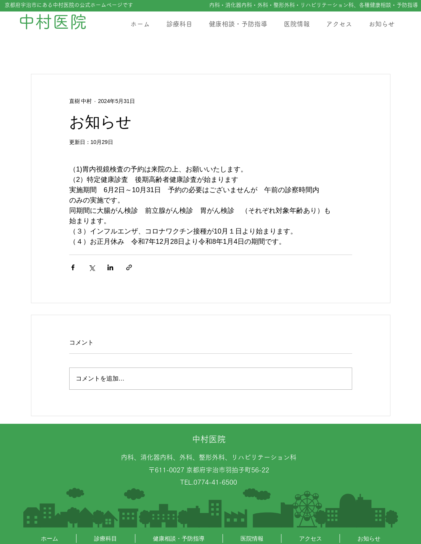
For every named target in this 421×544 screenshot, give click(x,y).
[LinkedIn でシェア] (110, 267)
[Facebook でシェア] (72, 267)
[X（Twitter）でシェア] (91, 267)
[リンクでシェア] (129, 267)
